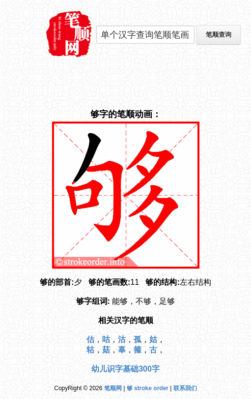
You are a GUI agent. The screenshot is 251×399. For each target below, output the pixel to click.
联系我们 (185, 388)
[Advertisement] (125, 83)
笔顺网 (113, 388)
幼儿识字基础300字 (125, 369)
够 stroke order (147, 388)
